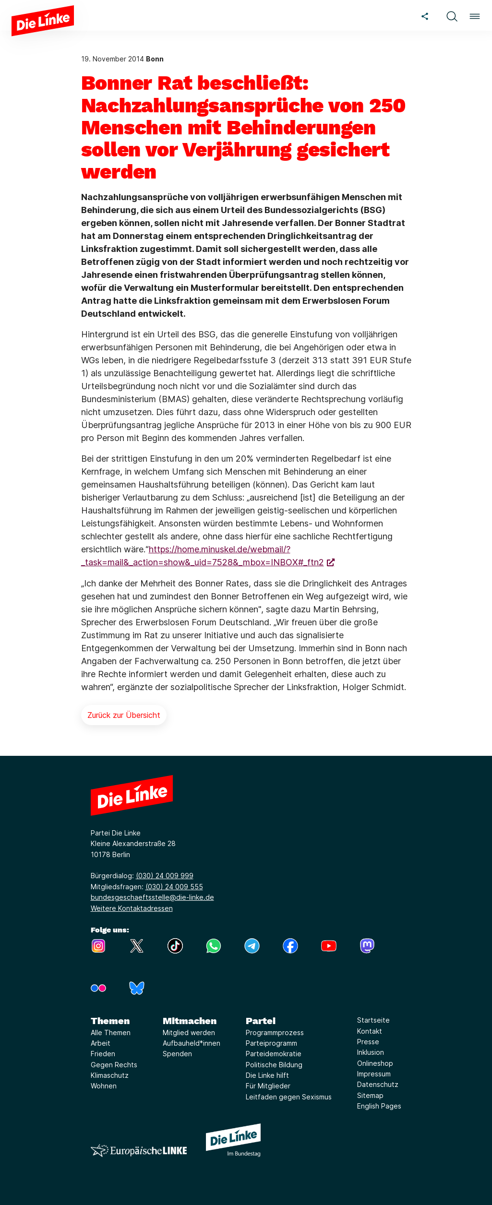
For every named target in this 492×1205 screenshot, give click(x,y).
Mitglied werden (189, 1032)
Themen (110, 1020)
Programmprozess (275, 1032)
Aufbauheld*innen (191, 1043)
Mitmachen (189, 1020)
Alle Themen (111, 1032)
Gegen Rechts (114, 1065)
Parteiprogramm (271, 1043)
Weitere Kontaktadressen (132, 908)
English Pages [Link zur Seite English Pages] (379, 1106)
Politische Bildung (274, 1065)
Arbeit (100, 1043)
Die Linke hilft (267, 1075)
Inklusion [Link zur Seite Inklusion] (370, 1052)
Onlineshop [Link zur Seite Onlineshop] (375, 1063)
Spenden (177, 1054)
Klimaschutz (110, 1075)
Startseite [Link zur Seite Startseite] (373, 1020)
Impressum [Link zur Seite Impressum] (374, 1074)
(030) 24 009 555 (174, 887)
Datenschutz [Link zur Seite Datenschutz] (377, 1084)
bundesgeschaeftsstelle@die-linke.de (152, 897)
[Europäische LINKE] (139, 1150)
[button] (451, 15)
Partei (261, 1020)
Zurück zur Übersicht (123, 715)
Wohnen (104, 1086)
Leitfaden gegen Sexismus (289, 1097)
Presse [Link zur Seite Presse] (368, 1042)
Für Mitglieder (268, 1086)
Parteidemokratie (273, 1054)
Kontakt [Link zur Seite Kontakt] (369, 1031)
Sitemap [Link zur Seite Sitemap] (370, 1095)
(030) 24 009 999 (164, 875)
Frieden (103, 1054)
